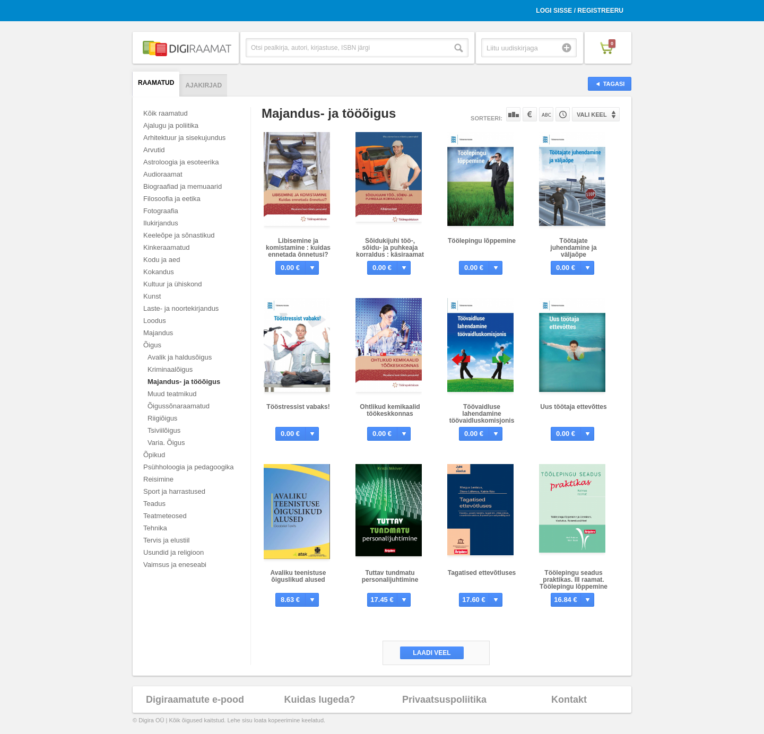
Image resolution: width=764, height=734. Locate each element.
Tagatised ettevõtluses (482, 572)
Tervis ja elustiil (166, 540)
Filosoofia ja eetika (172, 199)
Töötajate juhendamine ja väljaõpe (573, 247)
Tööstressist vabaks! (297, 406)
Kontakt (569, 699)
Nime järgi (546, 114)
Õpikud (154, 455)
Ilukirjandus (160, 223)
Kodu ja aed (161, 260)
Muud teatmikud (172, 394)
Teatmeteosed (165, 516)
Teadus (154, 504)
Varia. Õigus (166, 443)
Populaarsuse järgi (513, 114)
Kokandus (158, 272)
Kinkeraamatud (166, 247)
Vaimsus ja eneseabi (174, 565)
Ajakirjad (203, 85)
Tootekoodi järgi (562, 114)
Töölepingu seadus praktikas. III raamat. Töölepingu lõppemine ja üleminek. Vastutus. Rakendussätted (573, 586)
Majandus (158, 333)
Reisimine (158, 479)
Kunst (152, 296)
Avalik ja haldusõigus (179, 357)
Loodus (154, 321)
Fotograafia (160, 211)
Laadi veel (431, 653)
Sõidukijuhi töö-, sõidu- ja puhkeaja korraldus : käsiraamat (390, 247)
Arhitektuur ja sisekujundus (184, 138)
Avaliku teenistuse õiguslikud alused (298, 576)
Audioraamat (163, 174)
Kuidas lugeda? (319, 699)
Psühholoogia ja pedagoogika (188, 467)
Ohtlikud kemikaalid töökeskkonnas (390, 410)
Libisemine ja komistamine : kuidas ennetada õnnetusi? (298, 247)
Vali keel (592, 114)
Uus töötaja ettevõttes (573, 406)
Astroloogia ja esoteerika (181, 162)
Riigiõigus (162, 418)
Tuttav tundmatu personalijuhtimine (390, 576)
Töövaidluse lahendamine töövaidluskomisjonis (482, 413)
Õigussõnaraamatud (178, 406)
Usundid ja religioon (173, 552)
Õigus (152, 345)
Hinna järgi (530, 114)
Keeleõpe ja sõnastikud (178, 235)
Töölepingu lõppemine (482, 240)
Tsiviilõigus (163, 430)
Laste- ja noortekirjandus (181, 308)
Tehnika (155, 528)
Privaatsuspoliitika (444, 699)
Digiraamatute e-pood (195, 699)
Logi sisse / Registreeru (579, 10)
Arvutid (153, 150)
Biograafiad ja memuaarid (182, 186)
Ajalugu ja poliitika (170, 125)
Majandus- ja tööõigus (183, 382)
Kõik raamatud (165, 113)
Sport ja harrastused (174, 491)
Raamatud (156, 82)
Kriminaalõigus (170, 369)
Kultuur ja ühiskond (172, 284)
